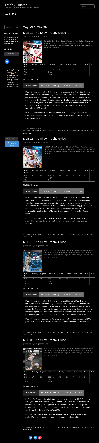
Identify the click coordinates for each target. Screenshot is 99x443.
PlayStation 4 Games (11, 39)
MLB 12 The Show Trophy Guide (44, 32)
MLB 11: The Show (69, 234)
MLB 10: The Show (69, 332)
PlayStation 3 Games (11, 41)
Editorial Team (44, 36)
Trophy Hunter (15, 5)
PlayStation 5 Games (11, 37)
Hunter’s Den (8, 44)
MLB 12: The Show (69, 131)
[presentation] (31, 85)
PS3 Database (36, 131)
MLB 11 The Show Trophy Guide (44, 138)
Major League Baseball (54, 131)
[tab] (31, 85)
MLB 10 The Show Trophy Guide (44, 242)
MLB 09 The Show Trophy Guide (44, 340)
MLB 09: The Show (69, 428)
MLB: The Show (81, 131)
